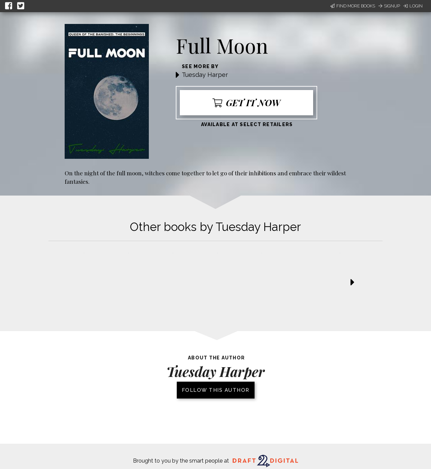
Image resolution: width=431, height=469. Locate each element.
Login (413, 5)
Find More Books (352, 5)
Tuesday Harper (205, 74)
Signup (389, 5)
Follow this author (216, 390)
